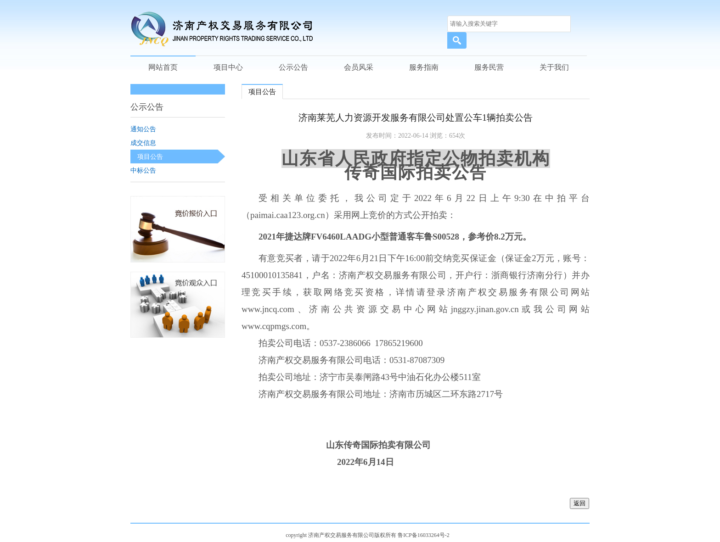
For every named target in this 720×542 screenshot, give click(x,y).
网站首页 (163, 67)
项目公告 (150, 156)
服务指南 (424, 67)
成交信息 (143, 142)
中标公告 (143, 170)
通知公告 (143, 129)
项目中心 (228, 67)
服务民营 (489, 67)
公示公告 (293, 67)
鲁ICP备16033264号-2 (424, 535)
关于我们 (554, 67)
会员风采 (358, 67)
